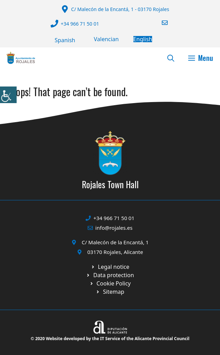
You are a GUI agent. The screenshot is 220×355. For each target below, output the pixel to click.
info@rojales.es (113, 227)
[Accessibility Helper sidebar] (8, 95)
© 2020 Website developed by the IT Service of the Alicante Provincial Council (110, 339)
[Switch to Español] (65, 40)
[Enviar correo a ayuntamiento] (160, 22)
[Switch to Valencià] (106, 39)
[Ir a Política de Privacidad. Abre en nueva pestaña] (110, 267)
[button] (170, 57)
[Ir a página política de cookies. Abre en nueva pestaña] (110, 275)
